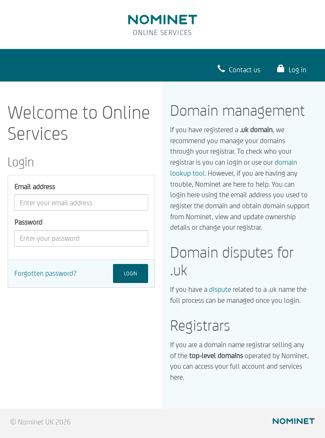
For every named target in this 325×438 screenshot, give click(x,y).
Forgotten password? (45, 273)
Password (28, 222)
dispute (220, 289)
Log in (291, 68)
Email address (34, 186)
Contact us (239, 68)
